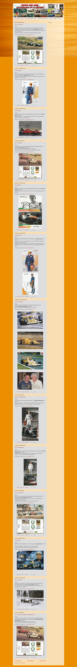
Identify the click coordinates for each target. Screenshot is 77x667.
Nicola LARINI (18, 110)
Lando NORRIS (18, 70)
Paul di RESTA (18, 185)
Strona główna (30, 660)
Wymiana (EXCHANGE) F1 (43, 18)
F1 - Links (59, 18)
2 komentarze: (26, 179)
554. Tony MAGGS (19, 24)
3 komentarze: (26, 65)
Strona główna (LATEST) (19, 18)
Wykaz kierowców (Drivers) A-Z (30, 18)
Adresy (50, 18)
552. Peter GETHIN (19, 492)
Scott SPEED (17, 540)
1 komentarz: (26, 137)
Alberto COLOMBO (19, 301)
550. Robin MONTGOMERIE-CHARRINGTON (25, 614)
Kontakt (55, 18)
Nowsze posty (18, 660)
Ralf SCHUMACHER (19, 447)
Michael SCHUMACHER (20, 397)
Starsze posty (43, 660)
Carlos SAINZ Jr (18, 235)
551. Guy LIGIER (18, 579)
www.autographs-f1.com (30, 34)
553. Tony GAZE (18, 142)
